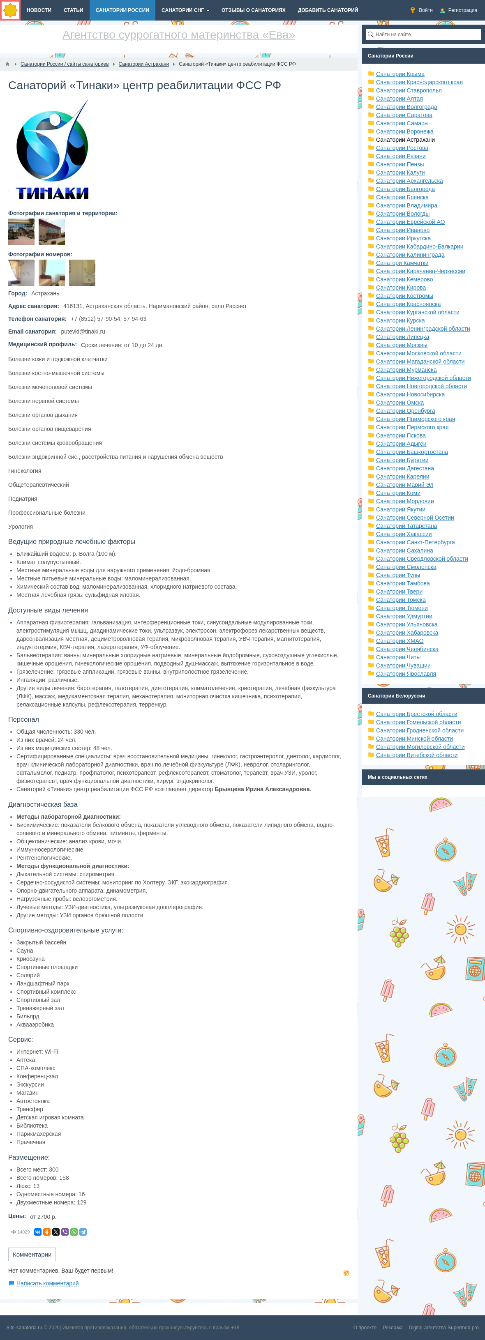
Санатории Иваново (403, 230)
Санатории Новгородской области (421, 386)
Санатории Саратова (404, 115)
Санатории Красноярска (408, 304)
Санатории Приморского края (415, 419)
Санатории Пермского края (412, 427)
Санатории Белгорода (405, 189)
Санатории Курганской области (418, 312)
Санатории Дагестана (405, 468)
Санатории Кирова (401, 287)
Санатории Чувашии (403, 665)
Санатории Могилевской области (420, 747)
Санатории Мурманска (406, 369)
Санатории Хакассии (404, 534)
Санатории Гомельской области (418, 722)
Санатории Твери (399, 591)
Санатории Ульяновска (407, 624)
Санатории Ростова (402, 148)
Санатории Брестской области (416, 714)
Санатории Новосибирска (410, 394)
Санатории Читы (398, 657)
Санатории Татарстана (406, 526)
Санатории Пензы (400, 164)
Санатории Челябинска (407, 649)
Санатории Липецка (402, 337)
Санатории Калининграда (410, 254)
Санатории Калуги (400, 172)
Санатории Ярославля (406, 673)
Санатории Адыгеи (401, 443)
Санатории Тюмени (402, 608)
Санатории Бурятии (402, 460)
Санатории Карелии (402, 476)
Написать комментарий (47, 1283)
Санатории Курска (400, 320)
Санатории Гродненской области (420, 730)
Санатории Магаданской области (420, 361)
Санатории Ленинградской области (423, 328)
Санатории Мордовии (405, 501)
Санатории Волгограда (406, 107)
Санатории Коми (398, 493)
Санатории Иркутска (403, 238)
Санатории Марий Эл (404, 484)
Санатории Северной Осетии (415, 517)
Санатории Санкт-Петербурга (415, 542)
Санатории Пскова (401, 435)
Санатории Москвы (401, 345)
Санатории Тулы (398, 575)
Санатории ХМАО (400, 641)
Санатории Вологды (403, 213)
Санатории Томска (401, 599)
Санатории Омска (400, 402)
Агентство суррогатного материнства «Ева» (178, 34)
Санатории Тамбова (403, 583)
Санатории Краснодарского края (419, 82)
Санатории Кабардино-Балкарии (419, 246)
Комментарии (32, 1254)
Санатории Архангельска (409, 180)
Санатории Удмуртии (404, 616)
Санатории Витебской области (417, 755)
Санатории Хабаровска (407, 632)
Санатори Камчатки (402, 263)
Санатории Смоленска (406, 567)
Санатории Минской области (414, 738)
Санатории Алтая (399, 98)
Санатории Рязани (401, 156)
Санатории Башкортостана (412, 452)
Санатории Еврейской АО (410, 222)
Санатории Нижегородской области (423, 378)
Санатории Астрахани (405, 139)
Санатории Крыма (400, 74)
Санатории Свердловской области (422, 558)
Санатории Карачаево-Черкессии (420, 271)
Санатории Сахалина (404, 550)
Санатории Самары (402, 123)
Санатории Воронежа (405, 131)
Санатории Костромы (404, 295)
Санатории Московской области (419, 353)
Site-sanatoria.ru (24, 1328)
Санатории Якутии (400, 509)
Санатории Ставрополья (409, 90)
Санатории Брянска (402, 197)
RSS (346, 1273)
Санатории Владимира (406, 205)
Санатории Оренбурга (405, 411)
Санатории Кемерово (404, 279)
